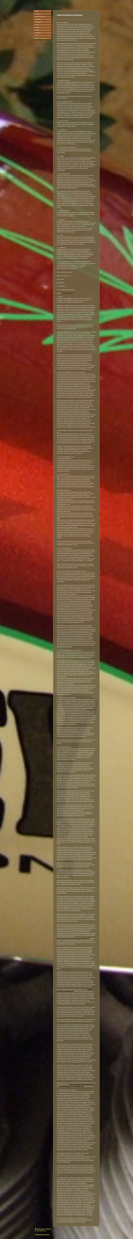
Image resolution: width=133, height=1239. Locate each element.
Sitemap (48, 1229)
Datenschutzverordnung (42, 1234)
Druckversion (40, 1229)
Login (96, 1229)
